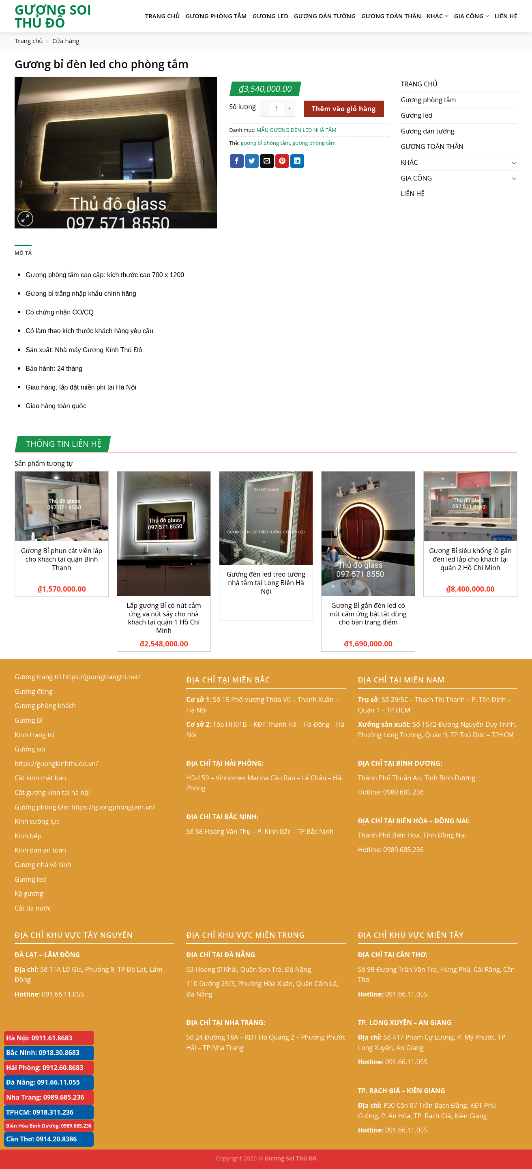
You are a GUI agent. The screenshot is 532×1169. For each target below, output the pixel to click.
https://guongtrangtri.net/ (102, 676)
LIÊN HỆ (506, 16)
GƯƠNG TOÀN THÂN (391, 16)
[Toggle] (514, 163)
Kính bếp (28, 835)
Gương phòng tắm (216, 16)
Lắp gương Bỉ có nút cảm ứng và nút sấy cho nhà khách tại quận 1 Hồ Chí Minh (164, 618)
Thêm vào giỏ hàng (344, 108)
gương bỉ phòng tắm (265, 142)
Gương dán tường (325, 16)
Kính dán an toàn (40, 850)
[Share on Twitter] (252, 161)
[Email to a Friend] (267, 161)
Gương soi (30, 749)
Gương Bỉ (29, 720)
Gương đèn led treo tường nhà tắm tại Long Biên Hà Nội (266, 582)
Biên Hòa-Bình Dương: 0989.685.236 (49, 1125)
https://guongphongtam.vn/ (113, 807)
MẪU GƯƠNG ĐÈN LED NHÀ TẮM (297, 129)
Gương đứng (34, 691)
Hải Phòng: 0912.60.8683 (44, 1067)
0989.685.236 (403, 792)
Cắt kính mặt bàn (40, 777)
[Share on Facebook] (237, 161)
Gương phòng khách (45, 705)
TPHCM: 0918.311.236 (39, 1112)
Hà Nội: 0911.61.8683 (39, 1037)
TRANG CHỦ (162, 16)
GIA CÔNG (471, 16)
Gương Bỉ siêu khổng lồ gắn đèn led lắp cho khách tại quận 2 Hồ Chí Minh (470, 559)
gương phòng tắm (313, 142)
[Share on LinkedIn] (297, 161)
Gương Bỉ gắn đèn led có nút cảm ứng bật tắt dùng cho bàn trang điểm (368, 613)
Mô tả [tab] (23, 252)
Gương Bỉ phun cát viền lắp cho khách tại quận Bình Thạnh (62, 559)
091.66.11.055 (63, 994)
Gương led (270, 16)
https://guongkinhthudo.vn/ (56, 763)
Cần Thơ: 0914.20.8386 (41, 1139)
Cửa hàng (65, 41)
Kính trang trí (34, 734)
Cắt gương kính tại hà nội (52, 792)
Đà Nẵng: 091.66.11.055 (43, 1082)
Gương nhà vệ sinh (43, 864)
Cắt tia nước (33, 908)
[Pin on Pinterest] (282, 161)
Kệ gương (29, 893)
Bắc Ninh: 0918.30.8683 (42, 1052)
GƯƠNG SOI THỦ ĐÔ (53, 16)
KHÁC (437, 16)
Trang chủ (29, 41)
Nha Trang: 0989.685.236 (45, 1097)
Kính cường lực (37, 821)
